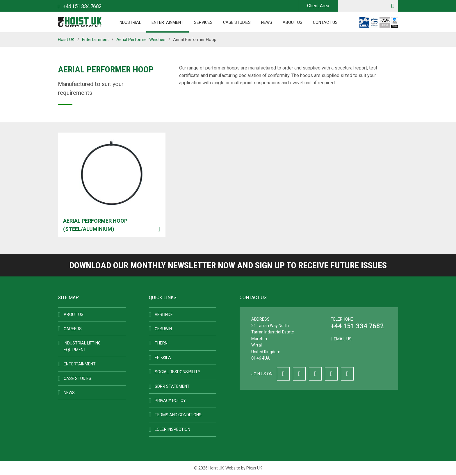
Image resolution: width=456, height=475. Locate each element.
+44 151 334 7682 (357, 326)
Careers (73, 328)
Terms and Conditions (178, 414)
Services (203, 22)
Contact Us (325, 22)
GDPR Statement (172, 386)
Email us (343, 339)
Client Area (318, 5)
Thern (161, 343)
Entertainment (168, 22)
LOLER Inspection (172, 429)
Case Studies (237, 22)
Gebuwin (163, 328)
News (266, 22)
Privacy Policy (170, 400)
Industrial (130, 22)
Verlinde (164, 314)
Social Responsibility (177, 371)
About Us (292, 22)
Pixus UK (254, 468)
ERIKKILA (163, 357)
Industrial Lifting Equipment (82, 346)
